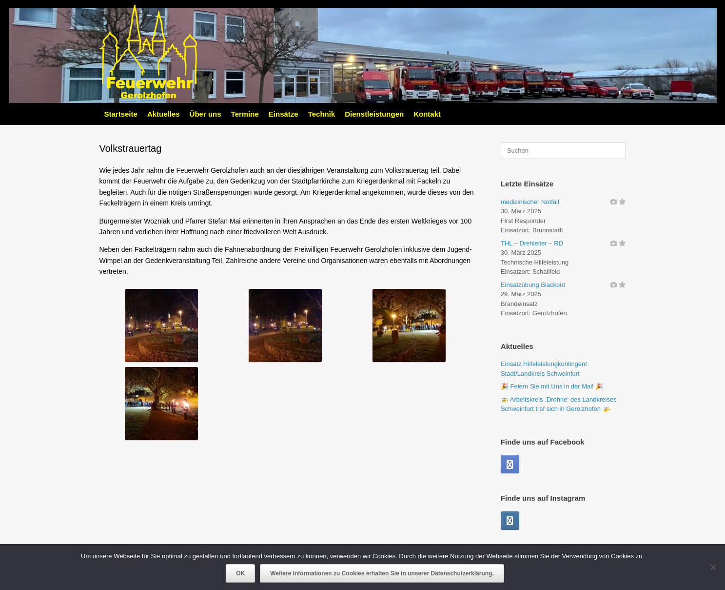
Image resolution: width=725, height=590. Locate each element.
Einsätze (283, 114)
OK (240, 573)
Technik (321, 114)
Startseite (120, 114)
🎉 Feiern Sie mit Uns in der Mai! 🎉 (552, 386)
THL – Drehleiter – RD (532, 243)
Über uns (205, 114)
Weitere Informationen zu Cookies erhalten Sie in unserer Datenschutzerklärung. (382, 573)
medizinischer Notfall (530, 201)
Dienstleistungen (374, 114)
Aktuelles (163, 114)
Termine (245, 114)
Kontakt (427, 114)
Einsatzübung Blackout (533, 284)
